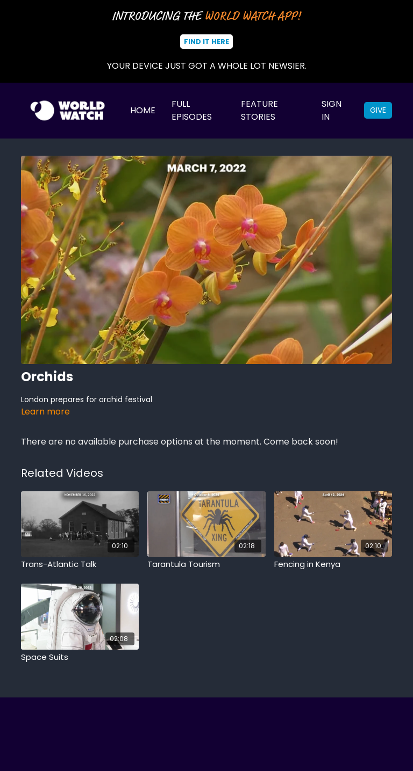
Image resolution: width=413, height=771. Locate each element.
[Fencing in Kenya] (333, 564)
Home (142, 110)
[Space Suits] (80, 657)
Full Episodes (192, 110)
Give (378, 110)
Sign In (331, 110)
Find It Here (206, 41)
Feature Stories (259, 110)
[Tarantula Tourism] (206, 564)
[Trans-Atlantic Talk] (80, 564)
